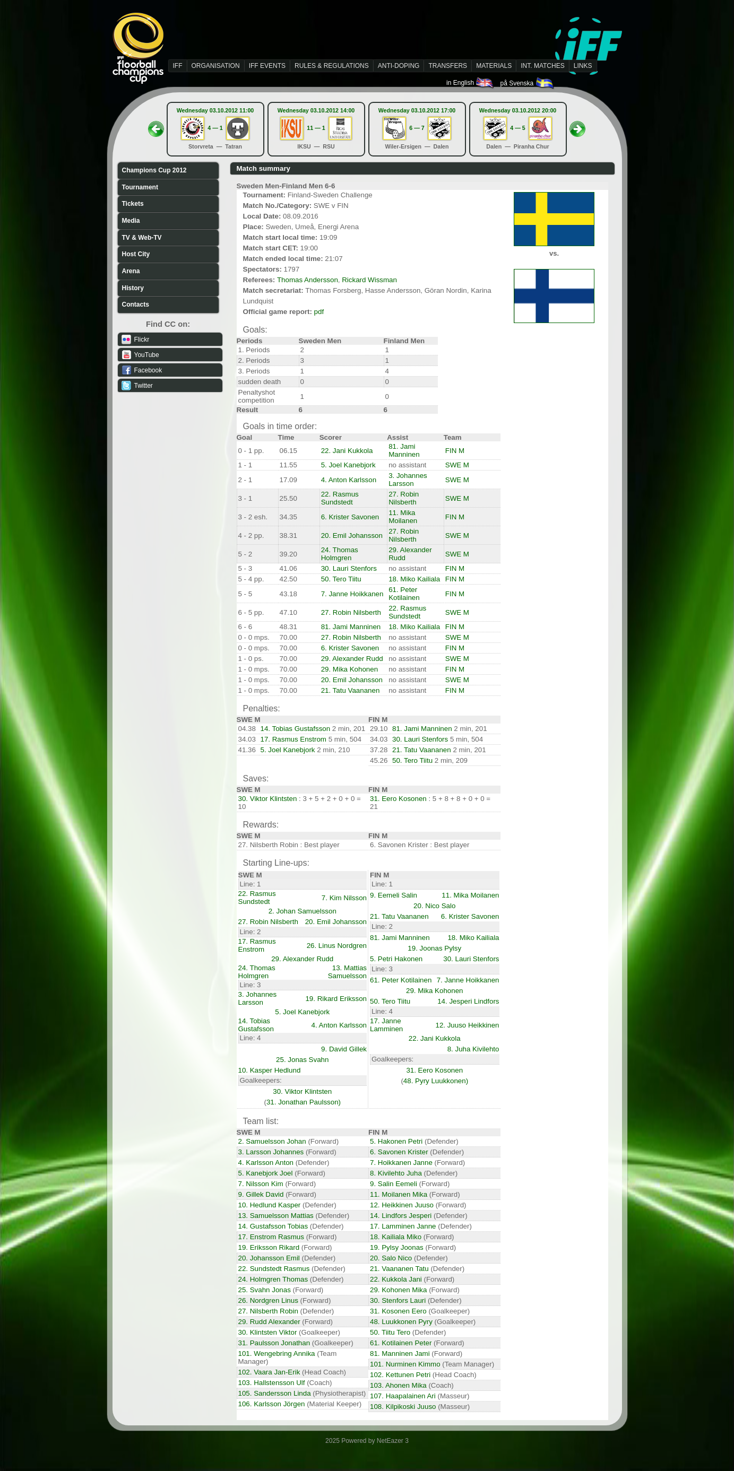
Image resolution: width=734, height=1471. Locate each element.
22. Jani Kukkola (347, 451)
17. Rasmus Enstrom (293, 739)
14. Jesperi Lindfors (468, 1001)
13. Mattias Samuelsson (347, 972)
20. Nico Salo (434, 906)
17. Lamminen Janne (403, 1226)
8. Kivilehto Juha (396, 1173)
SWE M (457, 465)
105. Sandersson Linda (274, 1393)
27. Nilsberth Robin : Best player (289, 845)
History (133, 288)
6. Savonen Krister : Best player (419, 845)
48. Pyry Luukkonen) (435, 1081)
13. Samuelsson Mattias (276, 1216)
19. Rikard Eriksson (336, 999)
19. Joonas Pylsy (434, 948)
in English (470, 82)
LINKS (583, 65)
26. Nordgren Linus (268, 1300)
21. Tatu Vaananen (350, 690)
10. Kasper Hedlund (269, 1070)
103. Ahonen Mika (398, 1385)
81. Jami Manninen (404, 450)
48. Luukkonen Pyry (401, 1322)
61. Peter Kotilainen (404, 594)
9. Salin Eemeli (393, 1184)
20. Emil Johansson (352, 535)
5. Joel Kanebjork (348, 465)
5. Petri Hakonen (396, 959)
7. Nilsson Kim (260, 1184)
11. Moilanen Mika (398, 1194)
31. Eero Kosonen (398, 799)
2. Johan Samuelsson (302, 911)
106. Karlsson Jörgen (271, 1404)
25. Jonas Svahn (302, 1060)
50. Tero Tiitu (341, 579)
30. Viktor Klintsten (267, 799)
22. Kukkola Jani (396, 1279)
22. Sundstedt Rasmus (274, 1269)
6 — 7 (416, 128)
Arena (131, 271)
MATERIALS (494, 65)
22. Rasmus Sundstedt (340, 498)
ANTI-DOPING (399, 65)
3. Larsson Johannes (271, 1152)
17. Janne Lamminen (386, 1025)
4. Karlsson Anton (265, 1163)
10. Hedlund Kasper (269, 1205)
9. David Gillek (344, 1049)
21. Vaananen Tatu (399, 1269)
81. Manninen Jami (400, 1353)
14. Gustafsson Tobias (273, 1226)
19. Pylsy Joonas (397, 1247)
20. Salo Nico (391, 1258)
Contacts (135, 304)
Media (131, 220)
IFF (178, 65)
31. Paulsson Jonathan (274, 1343)
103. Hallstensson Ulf (271, 1383)
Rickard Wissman (369, 280)
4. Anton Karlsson (348, 480)
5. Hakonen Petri (396, 1141)
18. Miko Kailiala (414, 579)
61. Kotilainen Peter (400, 1343)
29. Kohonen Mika (398, 1290)
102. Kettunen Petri (400, 1375)
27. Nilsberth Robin (268, 1311)
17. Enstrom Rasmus (271, 1237)
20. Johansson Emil (269, 1258)
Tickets (133, 203)
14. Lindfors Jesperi (400, 1216)
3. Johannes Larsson (407, 480)
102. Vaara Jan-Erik (269, 1372)
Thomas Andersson (307, 280)
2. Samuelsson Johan (272, 1141)
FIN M (454, 451)
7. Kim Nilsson (344, 898)
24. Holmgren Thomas (273, 1279)
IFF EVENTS (267, 65)
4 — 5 (517, 128)
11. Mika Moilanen (402, 517)
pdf (319, 312)
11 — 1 (316, 128)
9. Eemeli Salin (393, 895)
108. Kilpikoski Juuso (403, 1407)
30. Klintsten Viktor (267, 1332)
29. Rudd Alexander (269, 1322)
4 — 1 (215, 128)
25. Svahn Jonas (264, 1290)
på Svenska (527, 83)
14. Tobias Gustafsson (296, 729)
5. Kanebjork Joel (265, 1173)
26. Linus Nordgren (337, 946)
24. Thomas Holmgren (339, 554)
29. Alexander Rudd (352, 659)
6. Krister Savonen (350, 517)
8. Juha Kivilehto (473, 1049)
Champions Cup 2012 (154, 170)
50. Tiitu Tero (390, 1332)
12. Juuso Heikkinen (467, 1025)
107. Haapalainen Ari (403, 1396)
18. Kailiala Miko (395, 1237)
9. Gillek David (261, 1194)
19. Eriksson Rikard (269, 1247)
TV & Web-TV (142, 237)
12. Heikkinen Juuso (402, 1205)
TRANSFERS (447, 65)
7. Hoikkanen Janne (401, 1163)
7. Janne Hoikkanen (352, 594)
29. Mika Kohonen (349, 669)
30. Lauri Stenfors (349, 568)
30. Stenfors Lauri (398, 1300)
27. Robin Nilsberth (403, 498)
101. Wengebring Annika (276, 1353)
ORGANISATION (216, 65)
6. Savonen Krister (399, 1152)
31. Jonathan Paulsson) (303, 1102)
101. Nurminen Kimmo (405, 1364)
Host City (136, 254)
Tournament (140, 187)
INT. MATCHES (542, 65)
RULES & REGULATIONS (332, 65)
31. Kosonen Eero (398, 1311)
